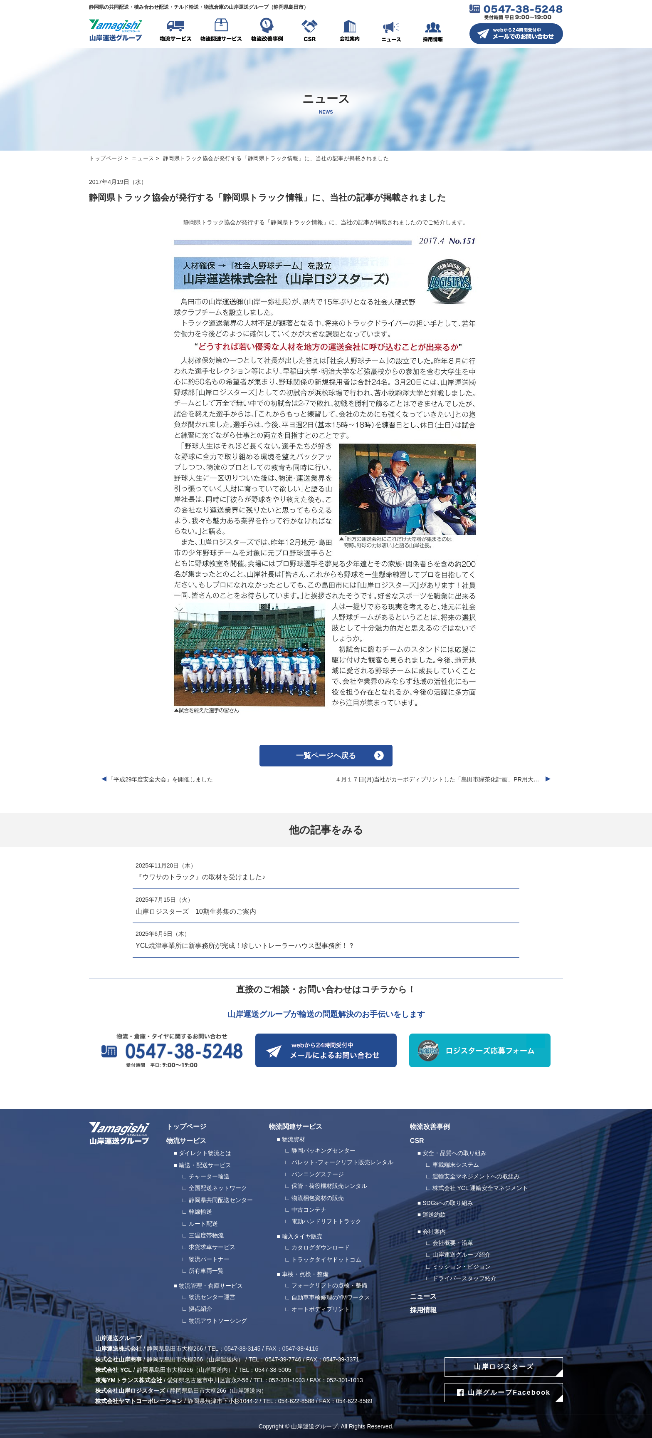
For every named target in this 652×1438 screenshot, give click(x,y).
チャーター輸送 (209, 1176)
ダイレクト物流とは (205, 1153)
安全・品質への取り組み (454, 1153)
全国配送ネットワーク (218, 1188)
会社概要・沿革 (452, 1243)
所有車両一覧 (206, 1270)
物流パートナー (209, 1259)
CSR (309, 31)
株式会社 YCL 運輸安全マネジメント (480, 1188)
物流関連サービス (221, 31)
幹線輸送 (200, 1211)
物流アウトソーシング (218, 1320)
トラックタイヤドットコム (326, 1259)
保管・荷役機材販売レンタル (329, 1186)
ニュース (391, 31)
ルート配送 (203, 1223)
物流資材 (293, 1139)
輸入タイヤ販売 (302, 1236)
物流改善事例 (267, 31)
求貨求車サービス (212, 1247)
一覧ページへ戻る (326, 755)
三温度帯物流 (206, 1235)
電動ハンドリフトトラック (326, 1221)
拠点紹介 (200, 1308)
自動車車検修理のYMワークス (330, 1297)
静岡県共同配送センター (221, 1200)
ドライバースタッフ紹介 (464, 1278)
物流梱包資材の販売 (317, 1198)
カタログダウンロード (320, 1247)
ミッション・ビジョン (461, 1266)
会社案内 (349, 31)
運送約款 (434, 1214)
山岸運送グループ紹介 (461, 1254)
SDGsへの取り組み (447, 1203)
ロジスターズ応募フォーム (480, 1050)
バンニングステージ (317, 1174)
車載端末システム (455, 1164)
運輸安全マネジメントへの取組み (476, 1176)
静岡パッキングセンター (323, 1150)
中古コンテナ (308, 1209)
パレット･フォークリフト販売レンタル (342, 1162)
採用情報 (433, 31)
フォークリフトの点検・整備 (329, 1285)
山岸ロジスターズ (504, 1366)
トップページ (106, 158)
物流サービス (175, 31)
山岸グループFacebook (509, 1392)
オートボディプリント (320, 1309)
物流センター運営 (212, 1297)
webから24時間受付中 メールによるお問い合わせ (326, 1050)
